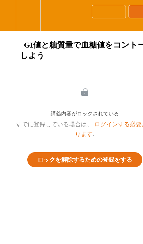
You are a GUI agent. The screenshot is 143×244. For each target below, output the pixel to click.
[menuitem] (28, 15)
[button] (8, 15)
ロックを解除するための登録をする (84, 159)
